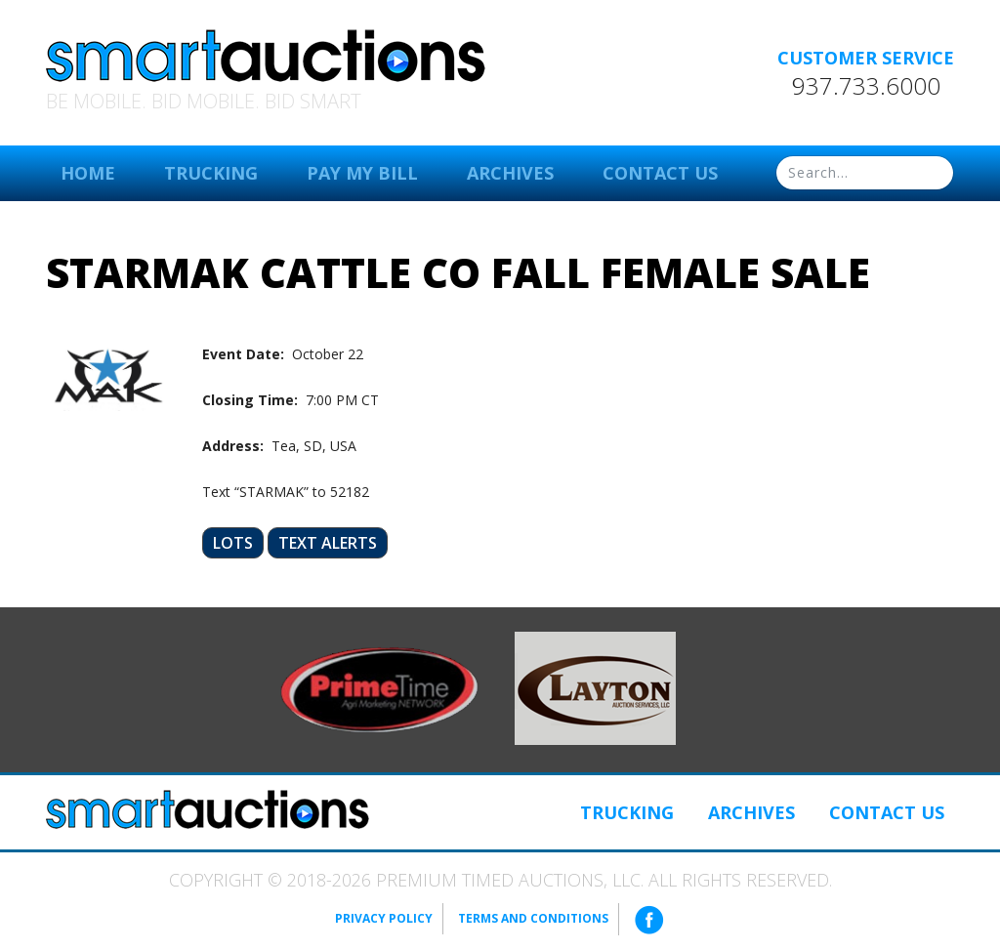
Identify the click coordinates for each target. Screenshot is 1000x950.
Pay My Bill (362, 173)
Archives (510, 173)
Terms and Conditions (533, 918)
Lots (233, 543)
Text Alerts (327, 543)
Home (88, 173)
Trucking (211, 173)
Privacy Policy (384, 918)
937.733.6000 (866, 86)
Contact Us (660, 173)
